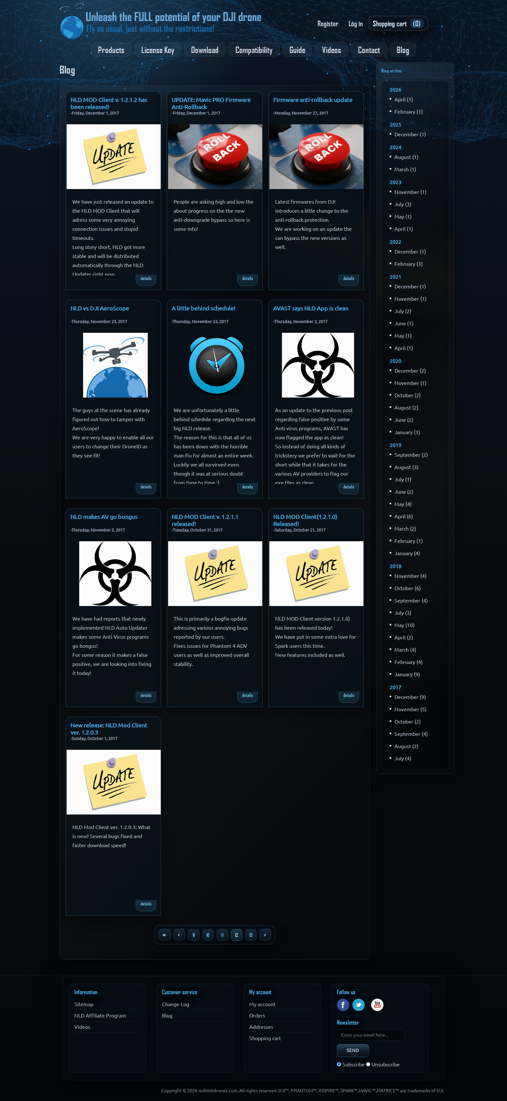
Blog (403, 49)
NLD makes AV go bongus (103, 515)
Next (265, 934)
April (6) (403, 516)
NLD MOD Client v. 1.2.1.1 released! (205, 515)
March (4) (405, 650)
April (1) (403, 99)
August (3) (406, 467)
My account (262, 1004)
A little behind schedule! (203, 307)
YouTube (377, 1005)
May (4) (403, 504)
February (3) (408, 264)
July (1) (402, 479)
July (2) (402, 311)
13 (251, 935)
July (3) (402, 204)
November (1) (410, 192)
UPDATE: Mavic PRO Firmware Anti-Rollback (211, 98)
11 (222, 935)
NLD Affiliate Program (100, 1015)
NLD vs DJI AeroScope (99, 307)
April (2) (403, 637)
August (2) (406, 407)
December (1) (410, 134)
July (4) (402, 758)
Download (205, 49)
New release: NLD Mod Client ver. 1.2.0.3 (108, 724)
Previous (179, 934)
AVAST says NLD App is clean (310, 307)
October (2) (407, 395)
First (164, 934)
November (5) (410, 709)
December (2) (410, 371)
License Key (157, 49)
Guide (297, 49)
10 (208, 935)
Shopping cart (265, 1038)
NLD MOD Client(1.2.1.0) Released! (305, 515)
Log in (356, 23)
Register (328, 23)
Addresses (261, 1027)
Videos (331, 49)
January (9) (407, 674)
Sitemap (83, 1004)
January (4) (407, 553)
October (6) (407, 588)
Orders (257, 1015)
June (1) (403, 323)
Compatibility (254, 49)
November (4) (410, 576)
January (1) (407, 432)
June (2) (403, 420)
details (146, 278)
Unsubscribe (386, 1064)
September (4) (411, 600)
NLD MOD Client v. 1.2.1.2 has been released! (108, 98)
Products (111, 49)
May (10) (404, 625)
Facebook (343, 1005)
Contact (369, 49)
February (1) (408, 112)
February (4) (408, 662)
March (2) (405, 529)
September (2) (411, 455)
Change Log (175, 1004)
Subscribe (353, 1064)
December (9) (410, 697)
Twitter (358, 1005)
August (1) (406, 157)
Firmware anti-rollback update (312, 98)
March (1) (405, 169)
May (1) (403, 216)
